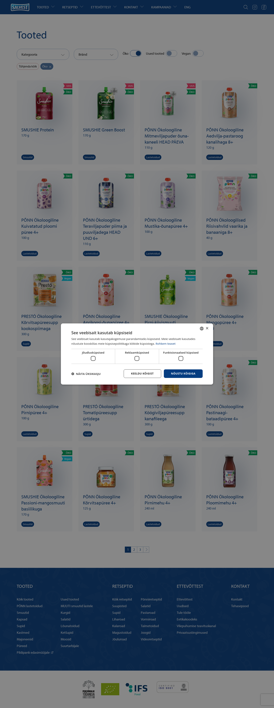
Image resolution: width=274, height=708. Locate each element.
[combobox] (202, 328)
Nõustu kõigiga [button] (183, 373)
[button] (86, 373)
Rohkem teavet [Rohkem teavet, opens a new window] (166, 343)
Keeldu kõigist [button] (142, 373)
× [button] (207, 328)
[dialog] (137, 354)
